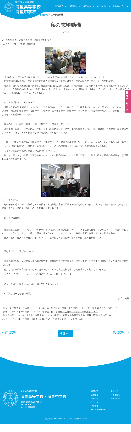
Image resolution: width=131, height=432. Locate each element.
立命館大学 (96, 112)
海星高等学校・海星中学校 (43, 404)
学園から (65, 341)
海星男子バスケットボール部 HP (80, 319)
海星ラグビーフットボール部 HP (71, 326)
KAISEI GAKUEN (65, 426)
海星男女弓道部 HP (103, 322)
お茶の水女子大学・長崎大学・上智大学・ (31, 112)
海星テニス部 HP (110, 315)
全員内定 (47, 108)
